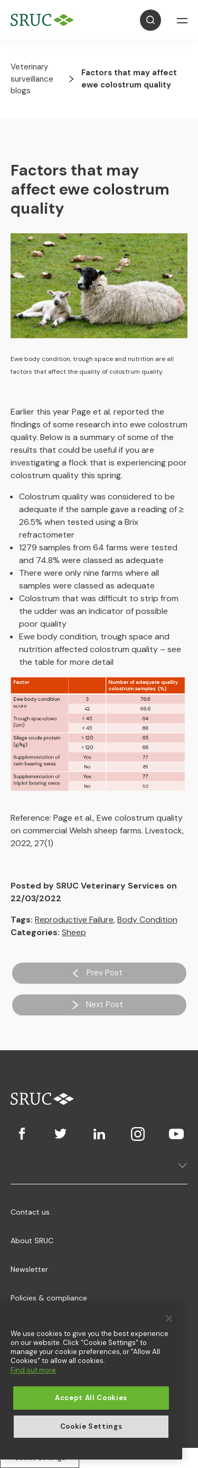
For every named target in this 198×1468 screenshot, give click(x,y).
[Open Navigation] (182, 20)
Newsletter (29, 1269)
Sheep (74, 932)
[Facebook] (22, 1134)
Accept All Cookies (91, 1397)
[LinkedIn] (99, 1134)
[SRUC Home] (45, 20)
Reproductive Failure (74, 919)
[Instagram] (137, 1134)
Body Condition (147, 919)
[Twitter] (60, 1134)
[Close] (169, 1318)
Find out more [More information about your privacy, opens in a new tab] (33, 1370)
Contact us (30, 1212)
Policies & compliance (49, 1298)
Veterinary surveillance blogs (32, 78)
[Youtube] (176, 1134)
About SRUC (32, 1240)
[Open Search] (150, 20)
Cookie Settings (91, 1426)
